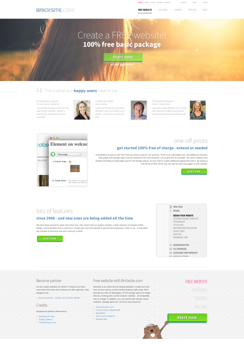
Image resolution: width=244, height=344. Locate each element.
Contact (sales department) (108, 310)
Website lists (101, 319)
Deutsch (167, 2)
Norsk (153, 2)
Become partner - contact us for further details (59, 298)
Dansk (147, 2)
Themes (178, 10)
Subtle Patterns (46, 319)
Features (163, 10)
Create (205, 2)
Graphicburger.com (47, 322)
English (140, 2)
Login (194, 2)
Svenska (159, 2)
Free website (145, 10)
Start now (123, 57)
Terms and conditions (105, 316)
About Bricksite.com (105, 307)
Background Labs (46, 316)
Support (183, 2)
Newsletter (100, 313)
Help (205, 10)
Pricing (192, 10)
